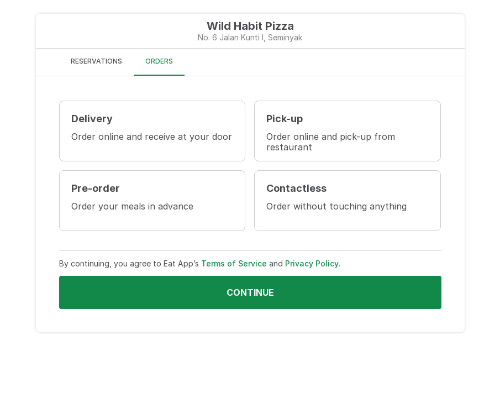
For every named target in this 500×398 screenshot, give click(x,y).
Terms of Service (234, 263)
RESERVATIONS (96, 61)
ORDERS (159, 61)
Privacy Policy (312, 263)
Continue (250, 292)
